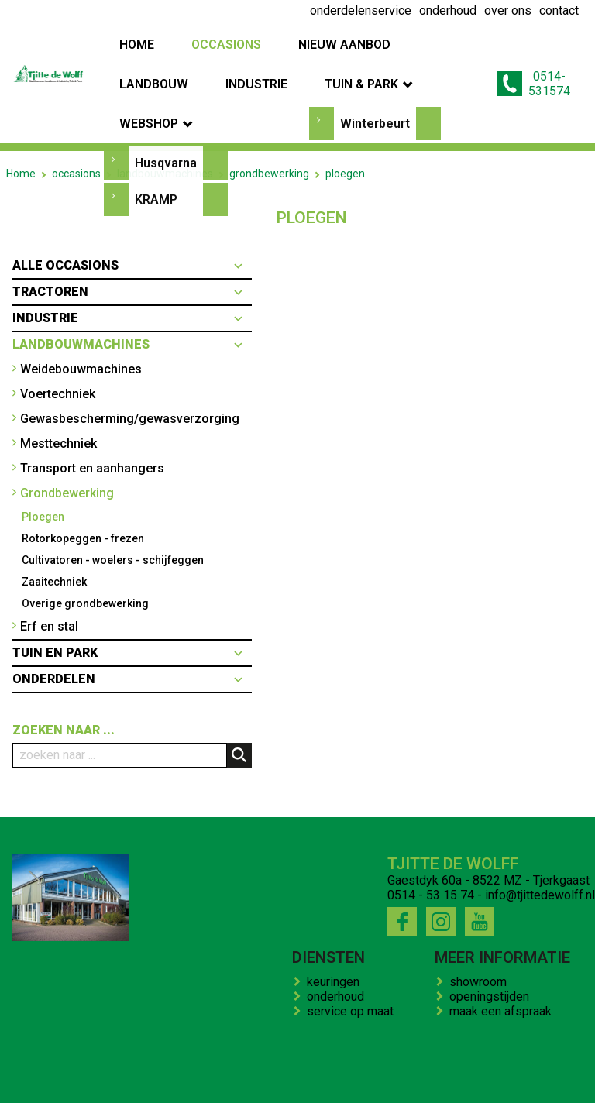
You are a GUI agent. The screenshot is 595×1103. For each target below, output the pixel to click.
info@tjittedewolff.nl (540, 816)
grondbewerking (269, 95)
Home (21, 95)
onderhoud (338, 918)
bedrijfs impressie (311, 1046)
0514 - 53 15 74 (430, 816)
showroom (481, 903)
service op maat (353, 933)
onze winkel (560, 1046)
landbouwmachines (165, 95)
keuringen (336, 903)
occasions (76, 95)
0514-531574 (533, 44)
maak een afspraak (504, 933)
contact (393, 1046)
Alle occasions (65, 187)
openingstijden (492, 918)
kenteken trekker (470, 1046)
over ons (225, 1046)
